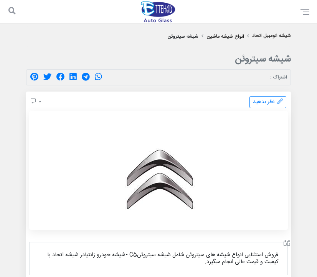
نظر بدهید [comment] (268, 102)
